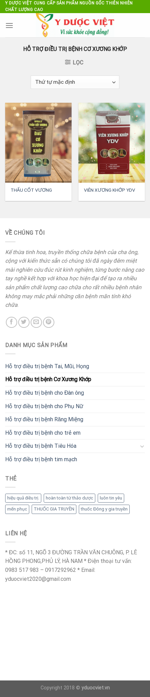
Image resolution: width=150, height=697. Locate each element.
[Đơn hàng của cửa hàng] (75, 82)
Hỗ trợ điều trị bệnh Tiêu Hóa (40, 446)
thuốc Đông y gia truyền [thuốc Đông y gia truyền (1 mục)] (104, 509)
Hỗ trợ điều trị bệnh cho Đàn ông (44, 393)
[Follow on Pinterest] (48, 322)
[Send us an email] (36, 322)
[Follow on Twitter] (24, 322)
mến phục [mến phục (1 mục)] (17, 509)
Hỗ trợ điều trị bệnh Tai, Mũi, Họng (47, 366)
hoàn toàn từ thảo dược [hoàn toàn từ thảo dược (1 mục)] (69, 498)
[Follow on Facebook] (11, 322)
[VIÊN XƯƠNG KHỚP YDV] (111, 143)
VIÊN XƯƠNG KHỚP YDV (109, 190)
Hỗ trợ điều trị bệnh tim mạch (41, 459)
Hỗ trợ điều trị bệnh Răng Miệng (44, 419)
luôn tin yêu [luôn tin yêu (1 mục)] (111, 498)
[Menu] (9, 25)
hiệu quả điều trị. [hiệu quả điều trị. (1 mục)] (23, 498)
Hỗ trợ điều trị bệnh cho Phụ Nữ (44, 406)
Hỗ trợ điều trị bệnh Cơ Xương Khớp (48, 379)
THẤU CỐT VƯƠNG (31, 190)
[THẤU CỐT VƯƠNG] (38, 143)
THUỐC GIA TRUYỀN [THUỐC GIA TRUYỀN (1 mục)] (54, 509)
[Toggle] (142, 446)
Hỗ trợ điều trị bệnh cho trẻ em (43, 433)
